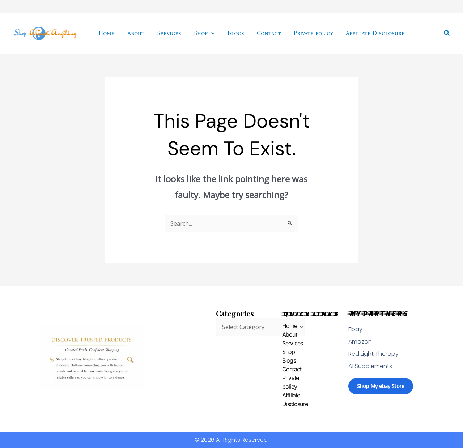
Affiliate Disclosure (283, 400)
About (283, 334)
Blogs (283, 360)
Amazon (360, 341)
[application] (207, 33)
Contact (283, 369)
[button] (447, 33)
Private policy (283, 383)
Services (283, 343)
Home (283, 326)
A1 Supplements (370, 366)
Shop (283, 352)
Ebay (355, 329)
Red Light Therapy (373, 354)
